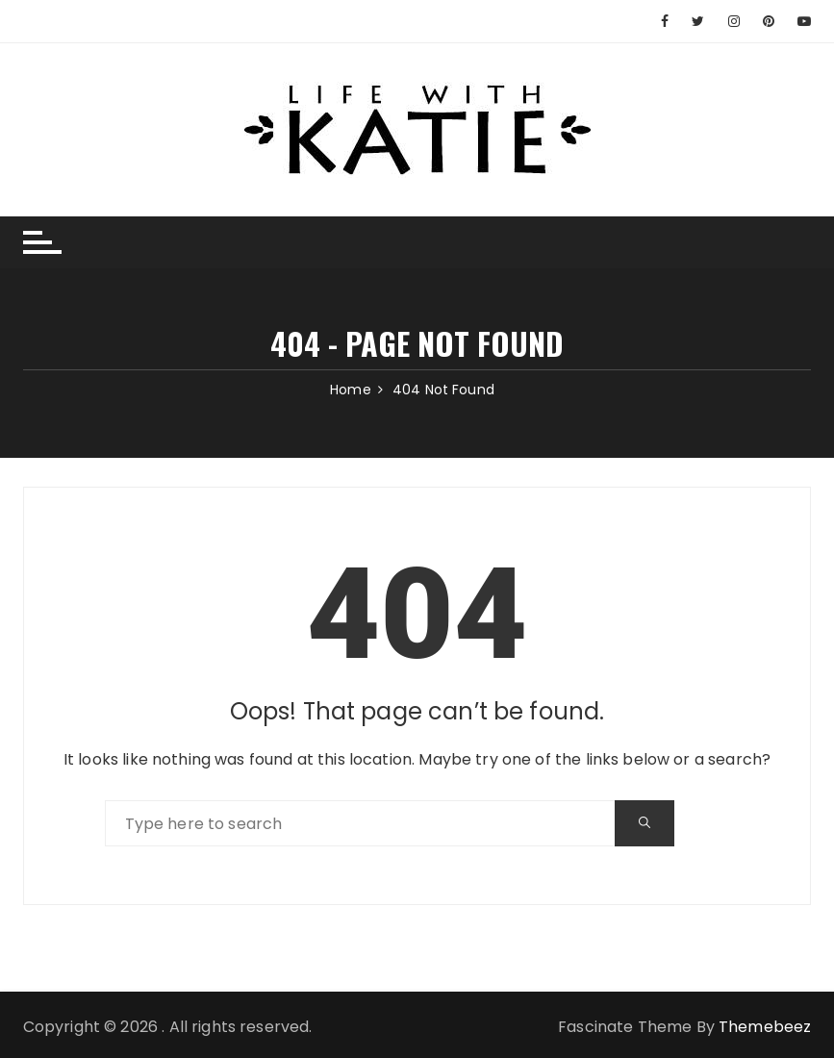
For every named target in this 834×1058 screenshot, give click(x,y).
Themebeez (765, 1027)
